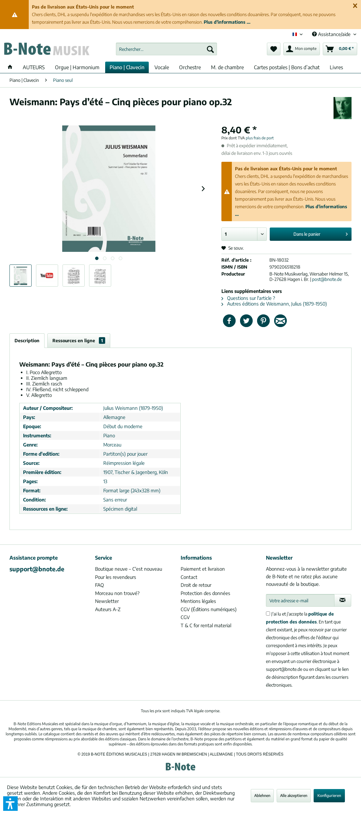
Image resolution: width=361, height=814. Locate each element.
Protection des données (205, 593)
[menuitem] (166, 49)
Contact (189, 577)
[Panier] (340, 49)
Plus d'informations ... (227, 22)
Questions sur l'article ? (248, 298)
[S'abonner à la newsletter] (342, 600)
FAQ (99, 585)
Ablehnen (262, 795)
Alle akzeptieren (293, 795)
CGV (185, 617)
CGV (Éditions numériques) (209, 609)
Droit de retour (196, 585)
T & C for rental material (206, 625)
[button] (10, 803)
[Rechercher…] (166, 49)
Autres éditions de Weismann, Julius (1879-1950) (274, 304)
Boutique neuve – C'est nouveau (128, 569)
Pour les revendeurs (115, 577)
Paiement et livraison (203, 569)
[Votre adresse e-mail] (300, 600)
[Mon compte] (301, 49)
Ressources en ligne (78, 340)
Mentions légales (198, 601)
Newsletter (107, 601)
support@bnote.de (36, 569)
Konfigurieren (329, 795)
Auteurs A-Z (108, 609)
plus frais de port (260, 138)
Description (27, 340)
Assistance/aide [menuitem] (332, 34)
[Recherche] (210, 49)
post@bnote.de (327, 279)
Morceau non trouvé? (117, 593)
